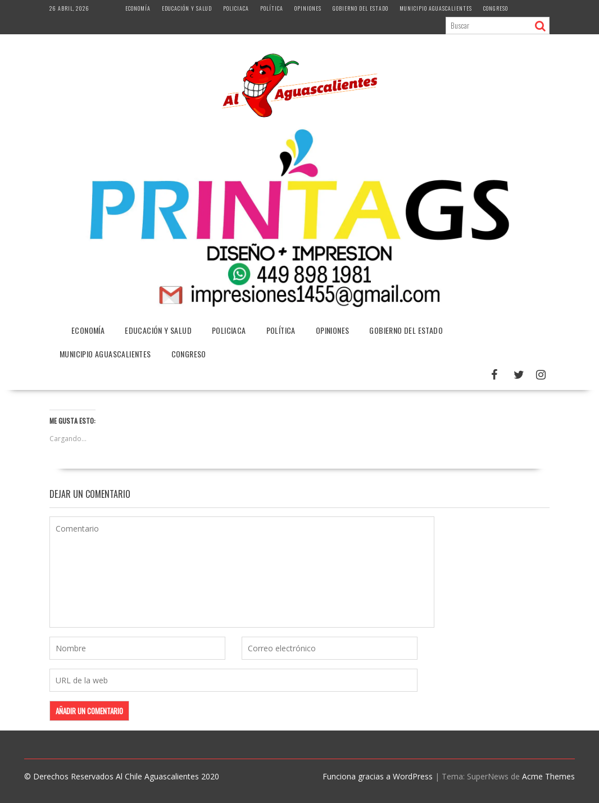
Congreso (495, 8)
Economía (138, 8)
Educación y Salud (187, 8)
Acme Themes (548, 776)
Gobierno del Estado (360, 8)
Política (271, 8)
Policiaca (236, 8)
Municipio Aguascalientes (436, 8)
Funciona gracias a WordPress (378, 776)
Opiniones (307, 8)
